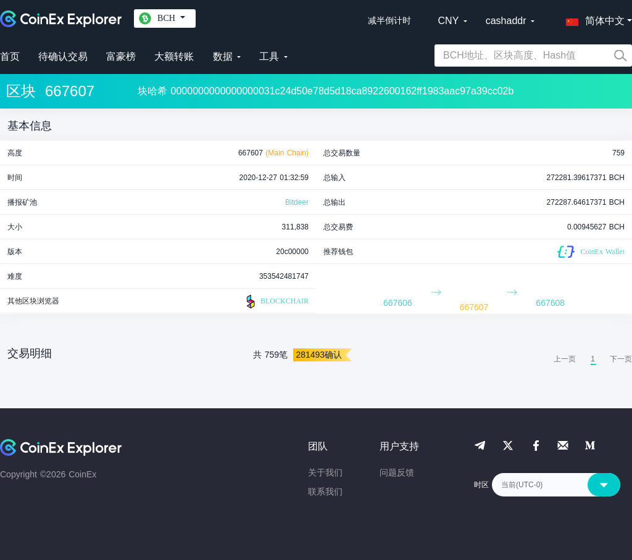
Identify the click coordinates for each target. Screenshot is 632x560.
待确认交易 (63, 56)
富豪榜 (121, 56)
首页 (10, 56)
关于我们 (325, 472)
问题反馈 (397, 472)
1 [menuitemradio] (593, 359)
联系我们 (325, 491)
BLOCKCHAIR (276, 301)
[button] (592, 18)
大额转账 (174, 56)
